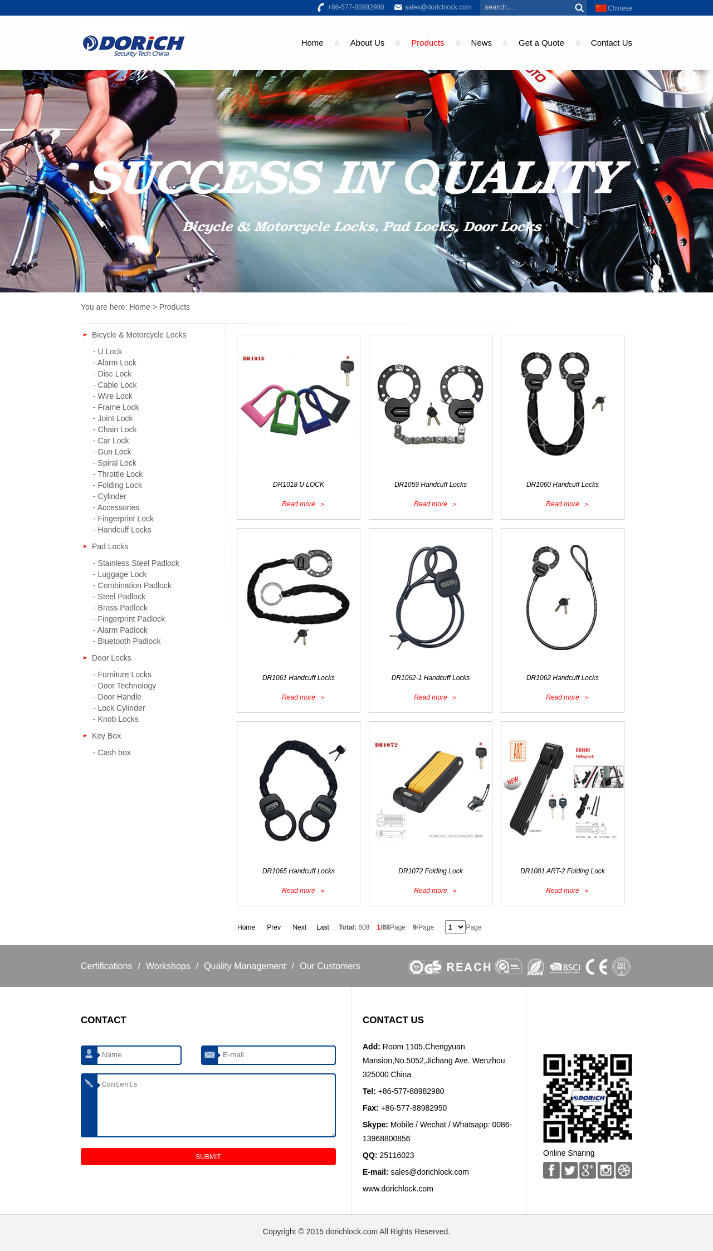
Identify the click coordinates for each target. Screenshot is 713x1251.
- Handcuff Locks (122, 529)
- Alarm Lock (114, 362)
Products (427, 42)
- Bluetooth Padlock (126, 641)
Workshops (168, 966)
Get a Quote (541, 42)
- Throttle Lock (118, 474)
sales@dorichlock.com (438, 7)
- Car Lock (111, 440)
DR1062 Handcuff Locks (562, 678)
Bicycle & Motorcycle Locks (139, 334)
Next (299, 927)
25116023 (396, 1155)
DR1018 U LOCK (298, 484)
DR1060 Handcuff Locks (562, 484)
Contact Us (611, 42)
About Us (367, 42)
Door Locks (111, 657)
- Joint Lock (113, 418)
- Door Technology (124, 685)
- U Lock (107, 351)
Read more (298, 504)
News (481, 42)
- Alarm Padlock (120, 630)
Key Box (106, 735)
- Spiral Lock (114, 462)
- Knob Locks (116, 719)
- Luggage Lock (120, 574)
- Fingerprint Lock (123, 518)
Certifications (106, 966)
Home (312, 42)
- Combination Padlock (132, 585)
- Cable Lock (115, 384)
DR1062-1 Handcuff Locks (431, 678)
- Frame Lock (116, 407)
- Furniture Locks (122, 674)
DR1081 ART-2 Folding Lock (562, 871)
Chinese (620, 8)
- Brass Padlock (120, 607)
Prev (274, 927)
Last (322, 927)
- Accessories (116, 507)
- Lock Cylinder (119, 707)
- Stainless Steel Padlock (136, 563)
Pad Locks (110, 546)
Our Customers (330, 966)
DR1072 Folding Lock (430, 871)
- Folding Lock (117, 485)
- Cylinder (109, 496)
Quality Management (245, 966)
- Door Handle (117, 696)
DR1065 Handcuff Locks (298, 871)
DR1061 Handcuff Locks (298, 678)
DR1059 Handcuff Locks (430, 484)
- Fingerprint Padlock (129, 618)
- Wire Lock (113, 396)
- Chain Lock (115, 429)
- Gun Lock (112, 451)
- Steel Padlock (119, 596)
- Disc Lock (112, 373)
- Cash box (112, 752)
